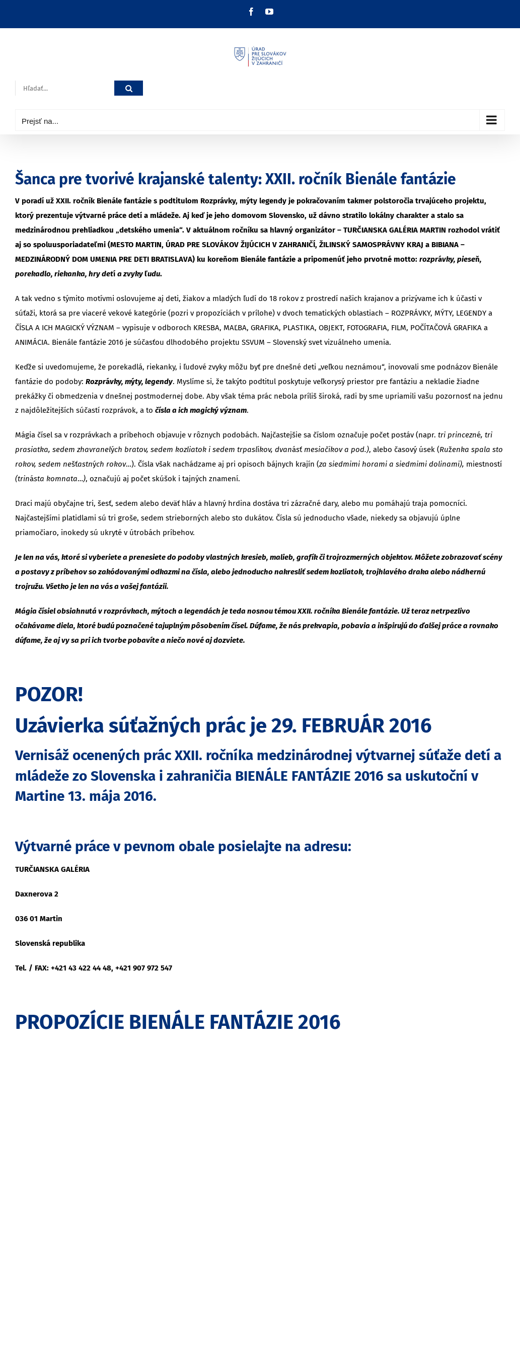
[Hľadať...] (64, 88)
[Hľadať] (128, 88)
